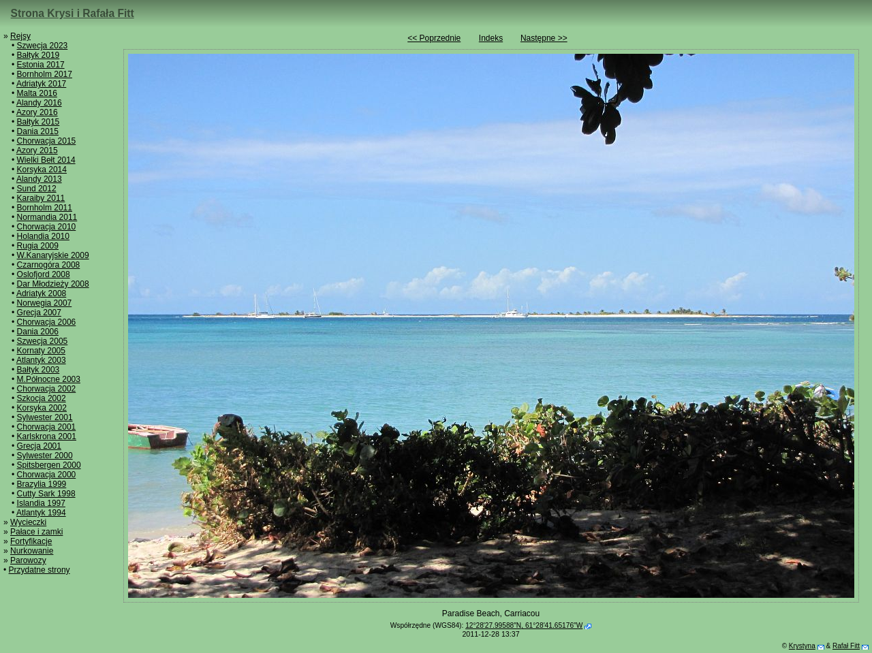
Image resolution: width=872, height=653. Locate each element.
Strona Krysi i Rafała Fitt (72, 13)
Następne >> (543, 38)
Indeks (491, 38)
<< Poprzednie (434, 38)
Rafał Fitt (846, 646)
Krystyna (802, 646)
